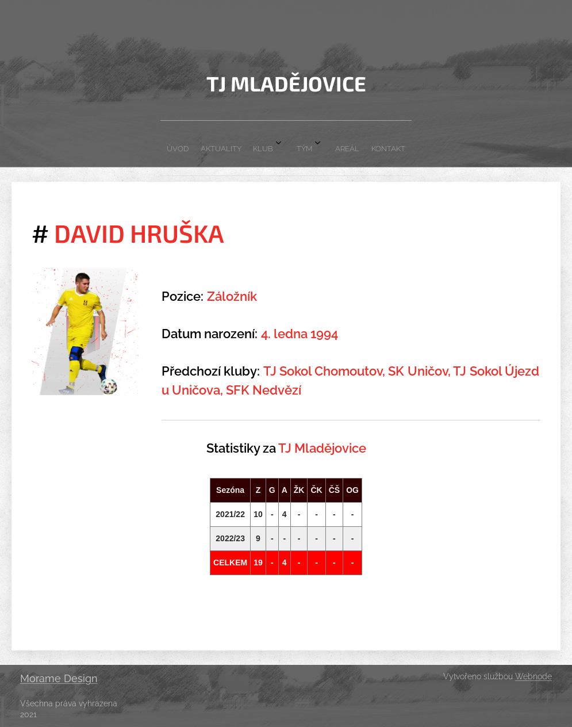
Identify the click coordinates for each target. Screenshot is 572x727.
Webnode (533, 676)
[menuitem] (226, 143)
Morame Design (59, 678)
